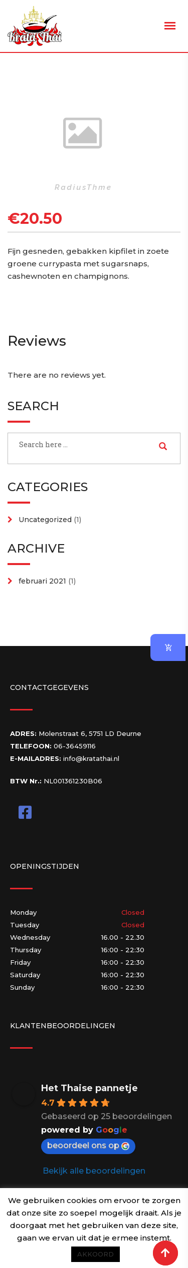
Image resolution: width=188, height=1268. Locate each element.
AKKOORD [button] (95, 1254)
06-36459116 (75, 746)
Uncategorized (45, 519)
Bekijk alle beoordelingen (94, 1171)
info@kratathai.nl (91, 758)
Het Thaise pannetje (89, 1088)
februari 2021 (42, 581)
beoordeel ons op (88, 1145)
